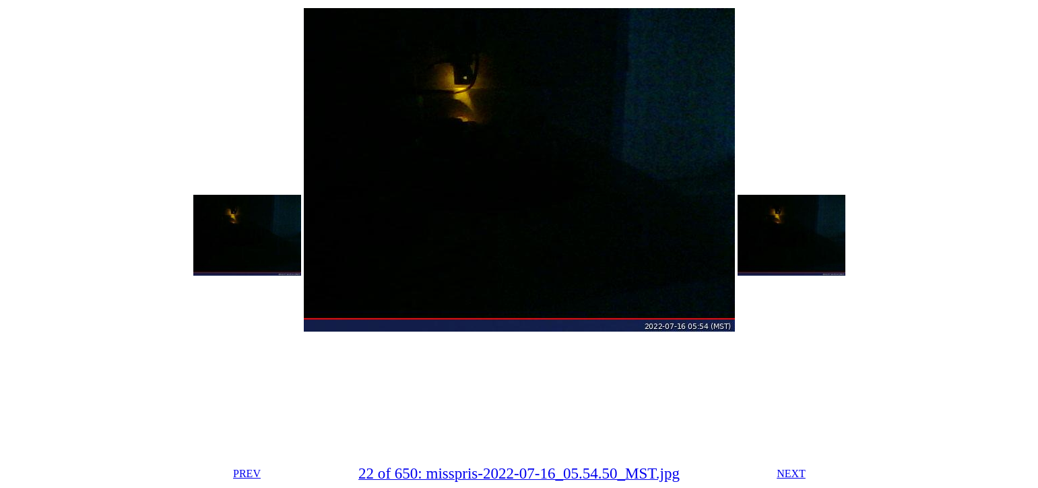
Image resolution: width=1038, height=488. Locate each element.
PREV (247, 473)
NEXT (791, 473)
